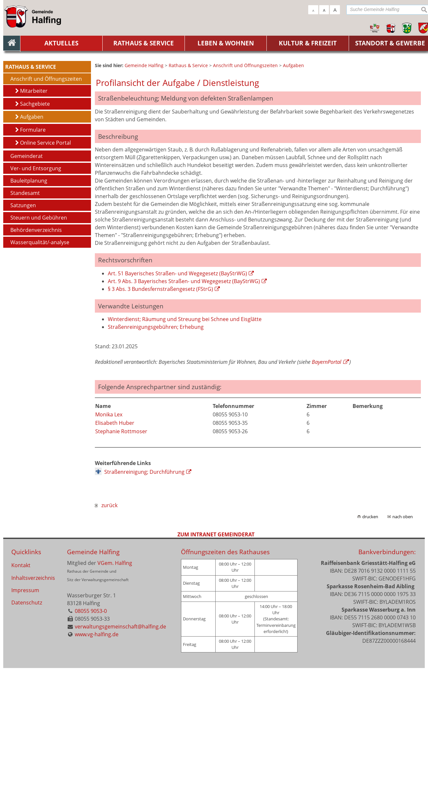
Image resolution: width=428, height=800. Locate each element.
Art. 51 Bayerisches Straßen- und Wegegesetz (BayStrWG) (177, 405)
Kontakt (20, 697)
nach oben (402, 648)
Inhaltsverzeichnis (33, 710)
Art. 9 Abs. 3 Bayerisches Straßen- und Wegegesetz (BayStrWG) (184, 413)
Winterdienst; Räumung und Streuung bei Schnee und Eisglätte (185, 451)
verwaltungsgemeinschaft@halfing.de (120, 758)
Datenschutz (26, 736)
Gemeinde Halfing (93, 683)
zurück (106, 637)
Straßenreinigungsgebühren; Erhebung (156, 458)
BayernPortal (326, 493)
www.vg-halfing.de (96, 766)
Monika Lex (108, 546)
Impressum (25, 723)
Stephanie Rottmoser (121, 563)
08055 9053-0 (91, 742)
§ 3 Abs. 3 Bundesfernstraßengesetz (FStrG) (160, 420)
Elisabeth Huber (114, 554)
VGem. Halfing (114, 695)
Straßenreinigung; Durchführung (144, 603)
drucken (370, 648)
